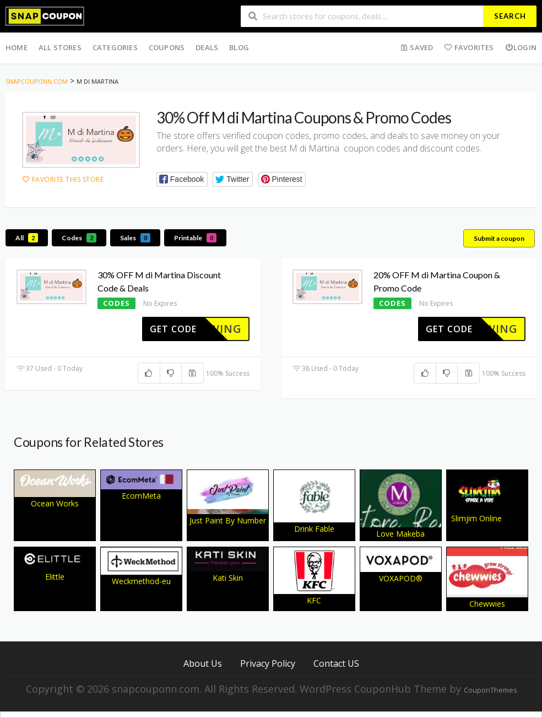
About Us (202, 663)
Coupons (167, 47)
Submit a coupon (499, 238)
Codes (79, 237)
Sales (135, 237)
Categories (115, 47)
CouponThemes (490, 690)
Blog (239, 47)
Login (520, 47)
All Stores (60, 47)
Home (17, 47)
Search (510, 16)
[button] (182, 179)
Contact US (336, 663)
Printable (195, 237)
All (26, 237)
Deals (207, 47)
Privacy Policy (267, 663)
